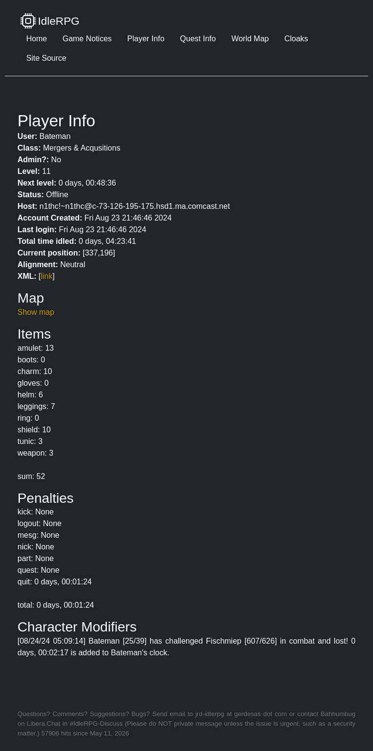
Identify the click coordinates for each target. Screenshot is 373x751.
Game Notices (87, 38)
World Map (250, 38)
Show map (35, 312)
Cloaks (296, 38)
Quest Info (198, 38)
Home (36, 38)
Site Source (46, 58)
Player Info (145, 38)
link (46, 276)
